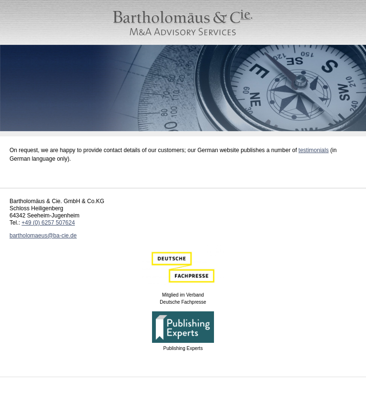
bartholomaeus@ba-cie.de (43, 235)
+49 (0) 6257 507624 (48, 222)
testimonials (313, 150)
